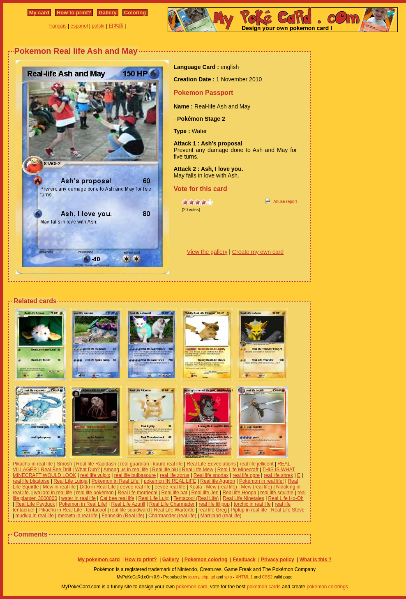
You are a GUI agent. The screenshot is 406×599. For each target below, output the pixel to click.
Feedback (244, 559)
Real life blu (165, 469)
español (79, 26)
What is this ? (316, 559)
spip (228, 577)
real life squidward (130, 510)
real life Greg (212, 510)
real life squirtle (276, 492)
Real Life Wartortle (174, 510)
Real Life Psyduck (35, 504)
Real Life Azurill (128, 504)
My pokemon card (99, 559)
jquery (193, 577)
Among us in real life (126, 469)
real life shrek (278, 475)
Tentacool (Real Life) (196, 498)
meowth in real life (78, 515)
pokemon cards (264, 587)
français (58, 26)
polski (98, 26)
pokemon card (192, 587)
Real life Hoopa (239, 492)
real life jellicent (256, 464)
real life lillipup (214, 504)
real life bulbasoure (135, 475)
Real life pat (174, 492)
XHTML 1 (244, 577)
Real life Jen (205, 492)
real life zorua (174, 475)
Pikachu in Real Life (60, 510)
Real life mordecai (137, 492)
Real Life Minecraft (237, 469)
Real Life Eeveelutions (211, 464)
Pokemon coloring (206, 559)
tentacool (96, 510)
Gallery (108, 12)
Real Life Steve (287, 510)
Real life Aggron (217, 481)
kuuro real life (167, 464)
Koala (195, 487)
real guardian (134, 464)
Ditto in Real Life (98, 487)
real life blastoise (31, 481)
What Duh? (87, 469)
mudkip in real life (34, 515)
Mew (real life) (221, 487)
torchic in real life (252, 504)
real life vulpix (95, 475)
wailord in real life (53, 492)
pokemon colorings (327, 587)
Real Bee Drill (56, 469)
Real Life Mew (197, 469)
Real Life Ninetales (243, 498)
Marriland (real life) (221, 515)
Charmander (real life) (172, 515)
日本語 (115, 26)
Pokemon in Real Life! (116, 481)
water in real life (78, 498)
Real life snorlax (211, 475)
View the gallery (207, 252)
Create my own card (258, 252)
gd (213, 577)
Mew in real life (59, 487)
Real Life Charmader (172, 504)
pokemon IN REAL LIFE (170, 481)
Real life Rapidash (96, 464)
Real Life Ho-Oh (286, 498)
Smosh (64, 464)
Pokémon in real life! (261, 481)
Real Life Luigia (70, 481)
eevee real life (135, 487)
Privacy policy (277, 559)
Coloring (135, 12)
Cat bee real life (117, 498)
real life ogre (246, 475)
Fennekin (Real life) (123, 515)
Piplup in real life (249, 510)
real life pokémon (94, 492)
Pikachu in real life (33, 464)
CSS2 (267, 577)
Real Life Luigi (154, 498)
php (204, 577)
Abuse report (285, 201)
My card (39, 12)
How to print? (74, 12)
